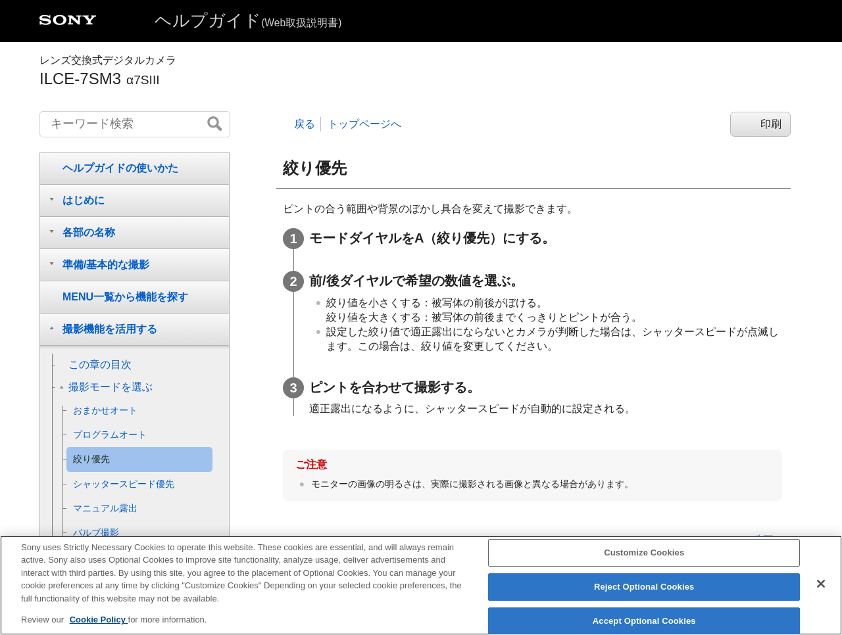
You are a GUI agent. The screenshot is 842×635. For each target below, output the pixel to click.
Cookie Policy (99, 629)
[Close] (820, 593)
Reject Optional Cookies (644, 596)
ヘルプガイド (248, 20)
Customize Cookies (644, 562)
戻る (304, 123)
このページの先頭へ (740, 539)
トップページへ (364, 123)
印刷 (770, 123)
